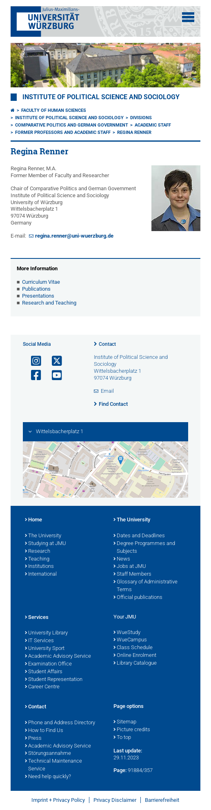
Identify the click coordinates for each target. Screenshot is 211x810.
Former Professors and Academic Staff (63, 132)
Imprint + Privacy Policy (58, 800)
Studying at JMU (45, 543)
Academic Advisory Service (58, 656)
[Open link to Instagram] (32, 361)
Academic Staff (153, 125)
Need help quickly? (48, 777)
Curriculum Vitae (41, 282)
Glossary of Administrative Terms (145, 586)
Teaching (37, 559)
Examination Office (48, 664)
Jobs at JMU (129, 566)
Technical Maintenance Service (53, 765)
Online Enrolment (134, 655)
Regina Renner (134, 132)
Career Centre (42, 687)
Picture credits (131, 730)
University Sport (44, 648)
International (41, 574)
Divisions (141, 117)
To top (122, 737)
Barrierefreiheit (162, 800)
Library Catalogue (135, 663)
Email (107, 391)
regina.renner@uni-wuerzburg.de (74, 236)
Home (33, 520)
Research (37, 551)
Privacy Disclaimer (114, 800)
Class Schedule (133, 648)
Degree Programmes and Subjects (144, 547)
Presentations (38, 296)
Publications (36, 289)
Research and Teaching (49, 303)
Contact (107, 344)
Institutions (39, 566)
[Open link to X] (53, 361)
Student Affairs (43, 672)
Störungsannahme (48, 753)
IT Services (39, 641)
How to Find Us (44, 730)
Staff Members (132, 574)
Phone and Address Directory (60, 723)
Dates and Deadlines (139, 536)
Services (37, 617)
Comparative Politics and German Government (71, 125)
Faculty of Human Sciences (53, 110)
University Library (46, 633)
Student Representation (53, 679)
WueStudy (126, 632)
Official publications (137, 597)
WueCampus (130, 640)
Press (33, 738)
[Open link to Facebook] (32, 375)
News (121, 559)
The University (43, 536)
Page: (120, 770)
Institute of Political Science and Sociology (101, 97)
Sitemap (124, 722)
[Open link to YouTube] (53, 375)
